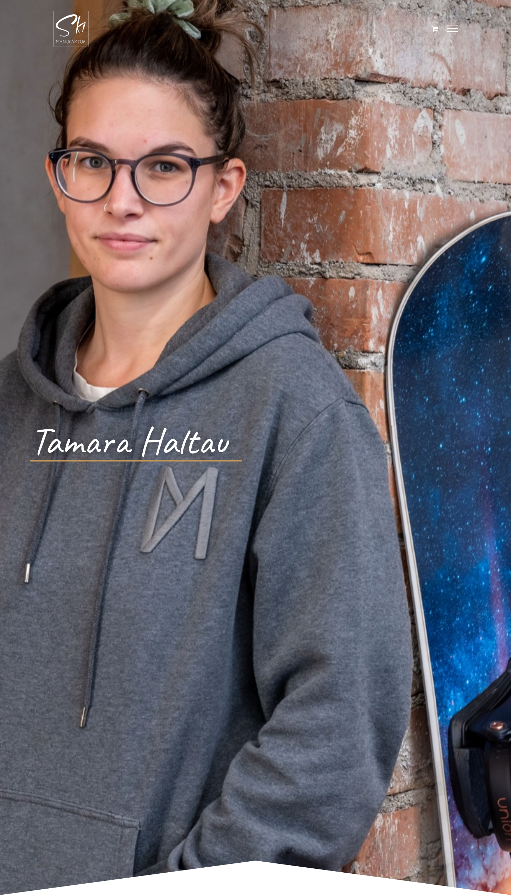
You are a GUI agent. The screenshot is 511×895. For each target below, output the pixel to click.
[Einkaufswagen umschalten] (435, 28)
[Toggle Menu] (452, 29)
